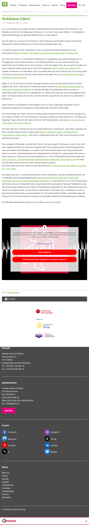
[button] (4, 520)
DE (79, 5)
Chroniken (6, 488)
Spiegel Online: (13, 292)
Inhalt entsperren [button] (44, 252)
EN (83, 5)
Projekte (5, 482)
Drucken (10, 299)
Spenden (72, 5)
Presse (62, 5)
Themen (13, 5)
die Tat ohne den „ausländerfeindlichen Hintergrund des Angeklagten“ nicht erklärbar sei (38, 159)
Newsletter (6, 497)
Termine (5, 494)
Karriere (55, 5)
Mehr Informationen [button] (44, 244)
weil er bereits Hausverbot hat (65, 68)
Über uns (46, 5)
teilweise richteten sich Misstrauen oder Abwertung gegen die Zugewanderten (45, 53)
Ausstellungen (8, 491)
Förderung (22, 5)
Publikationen (34, 5)
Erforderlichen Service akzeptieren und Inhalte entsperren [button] (45, 259)
